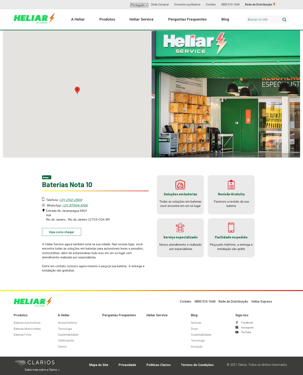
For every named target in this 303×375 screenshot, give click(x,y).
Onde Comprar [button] (160, 4)
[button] (77, 90)
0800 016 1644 (230, 4)
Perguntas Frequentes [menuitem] (187, 19)
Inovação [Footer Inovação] (197, 346)
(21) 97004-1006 (75, 205)
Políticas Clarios (159, 365)
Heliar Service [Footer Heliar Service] (157, 315)
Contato (211, 4)
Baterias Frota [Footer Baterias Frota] (22, 334)
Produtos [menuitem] (107, 19)
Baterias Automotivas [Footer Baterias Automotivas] (27, 322)
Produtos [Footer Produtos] (21, 315)
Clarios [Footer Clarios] (62, 346)
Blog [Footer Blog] (194, 315)
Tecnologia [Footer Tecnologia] (65, 328)
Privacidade (127, 365)
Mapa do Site (98, 365)
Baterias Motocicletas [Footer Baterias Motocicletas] (27, 328)
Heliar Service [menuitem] (141, 19)
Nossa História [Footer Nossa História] (67, 322)
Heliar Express (261, 301)
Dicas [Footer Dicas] (194, 328)
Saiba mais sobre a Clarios (47, 370)
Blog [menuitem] (225, 19)
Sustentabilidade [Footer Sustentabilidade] (68, 334)
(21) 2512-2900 (70, 200)
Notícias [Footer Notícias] (196, 322)
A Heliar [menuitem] (78, 19)
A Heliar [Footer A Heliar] (64, 315)
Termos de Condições (197, 365)
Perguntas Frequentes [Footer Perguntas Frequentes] (119, 315)
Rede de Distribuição (258, 4)
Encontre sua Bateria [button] (187, 4)
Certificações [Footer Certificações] (66, 340)
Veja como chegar (65, 233)
